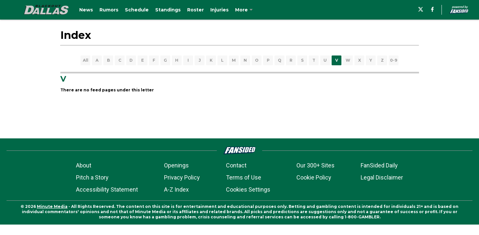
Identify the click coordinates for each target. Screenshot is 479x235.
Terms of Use (243, 177)
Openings (176, 165)
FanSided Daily (379, 165)
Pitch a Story (92, 177)
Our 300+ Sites (315, 165)
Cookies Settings (248, 189)
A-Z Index (176, 189)
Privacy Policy (182, 177)
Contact (236, 165)
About (83, 165)
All (85, 60)
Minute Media (52, 206)
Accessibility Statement (107, 189)
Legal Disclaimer (382, 177)
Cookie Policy (313, 177)
